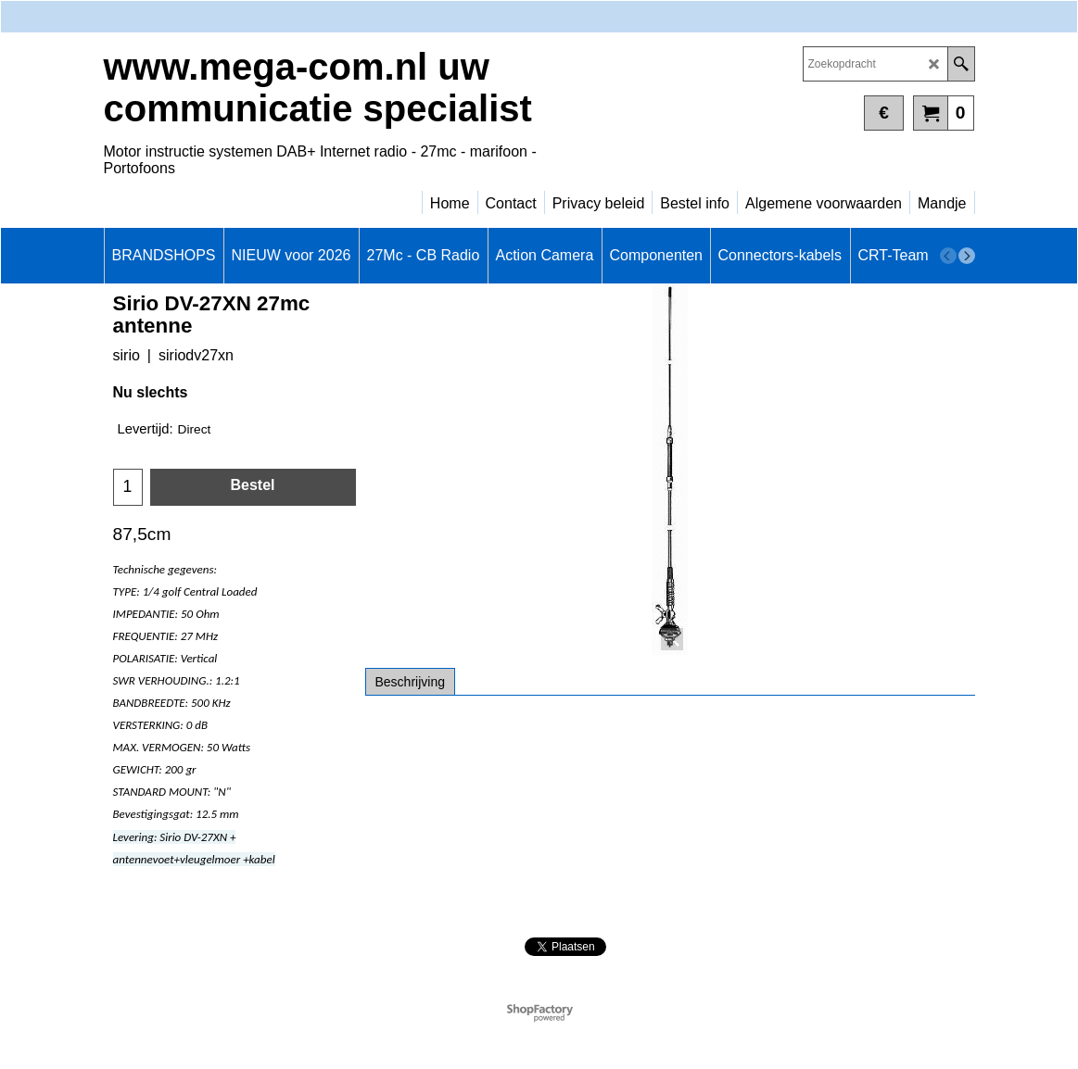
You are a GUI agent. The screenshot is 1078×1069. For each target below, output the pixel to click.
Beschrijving (410, 681)
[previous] (948, 255)
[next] (966, 255)
